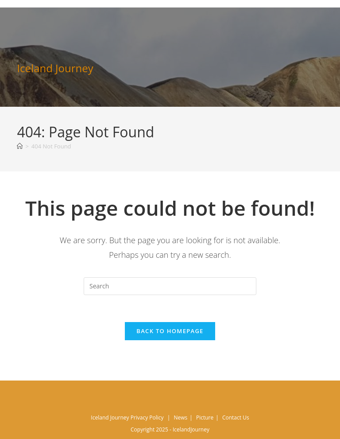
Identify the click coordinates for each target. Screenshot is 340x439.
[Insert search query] (170, 286)
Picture (204, 417)
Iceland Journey (55, 68)
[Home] (20, 146)
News (180, 417)
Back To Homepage (169, 331)
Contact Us (235, 417)
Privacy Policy (147, 417)
